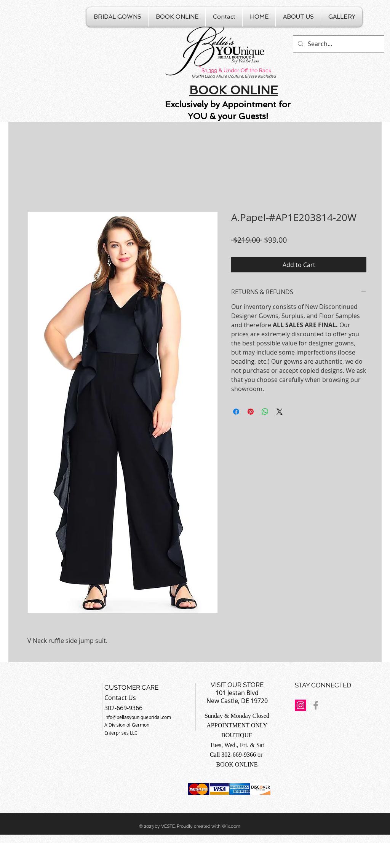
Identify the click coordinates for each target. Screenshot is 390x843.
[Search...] (338, 44)
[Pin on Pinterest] (250, 411)
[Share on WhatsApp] (265, 411)
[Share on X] (279, 411)
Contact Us (120, 697)
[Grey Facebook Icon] (315, 705)
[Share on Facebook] (236, 411)
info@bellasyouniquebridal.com (137, 717)
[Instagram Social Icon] (300, 705)
